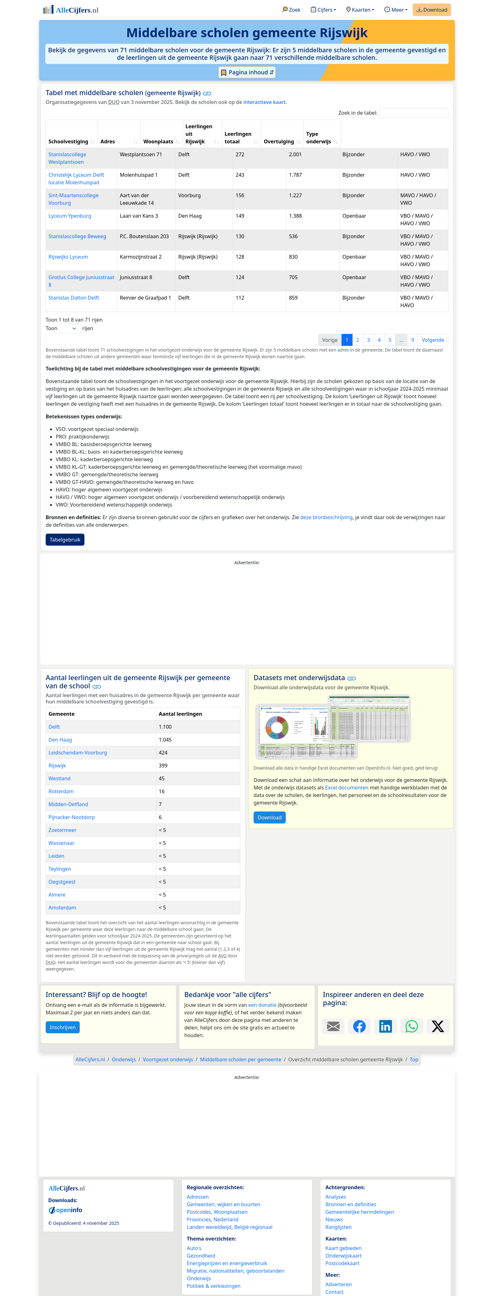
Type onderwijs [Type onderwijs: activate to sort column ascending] (411, 133)
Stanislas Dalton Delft (74, 282)
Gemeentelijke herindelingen (359, 1189)
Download (431, 10)
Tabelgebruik (65, 516)
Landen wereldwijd (209, 1204)
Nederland (225, 1196)
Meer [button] (394, 10)
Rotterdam (61, 768)
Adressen (198, 1174)
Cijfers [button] (321, 10)
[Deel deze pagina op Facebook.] (359, 1004)
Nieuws (334, 1196)
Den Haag (60, 717)
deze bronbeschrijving (326, 494)
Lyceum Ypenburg (70, 200)
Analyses (335, 1174)
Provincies (199, 1196)
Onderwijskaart (343, 1233)
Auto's (194, 1225)
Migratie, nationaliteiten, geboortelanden (235, 1248)
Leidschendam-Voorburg (78, 729)
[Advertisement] (247, 592)
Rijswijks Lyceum (68, 241)
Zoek (291, 10)
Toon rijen (69, 306)
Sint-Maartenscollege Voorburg (85, 180)
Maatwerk (337, 1276)
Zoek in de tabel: (393, 113)
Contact (334, 1269)
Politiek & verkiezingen (214, 1263)
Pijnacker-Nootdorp (72, 794)
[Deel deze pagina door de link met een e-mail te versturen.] (333, 1004)
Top (414, 1036)
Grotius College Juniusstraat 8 (83, 262)
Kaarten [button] (358, 10)
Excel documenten (347, 764)
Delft (54, 704)
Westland (60, 755)
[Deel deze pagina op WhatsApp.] (411, 1004)
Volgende (433, 317)
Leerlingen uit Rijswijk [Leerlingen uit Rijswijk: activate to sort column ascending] (258, 130)
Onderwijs (199, 1255)
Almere (57, 872)
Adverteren (338, 1261)
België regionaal (253, 1204)
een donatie (262, 982)
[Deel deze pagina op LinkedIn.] (385, 1004)
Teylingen (60, 846)
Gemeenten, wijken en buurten (223, 1181)
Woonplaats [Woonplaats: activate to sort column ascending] (212, 133)
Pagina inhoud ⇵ (247, 72)
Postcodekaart (342, 1240)
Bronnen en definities (350, 1181)
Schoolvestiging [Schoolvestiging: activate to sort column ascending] (68, 133)
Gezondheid (201, 1233)
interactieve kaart (265, 102)
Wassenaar (61, 820)
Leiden (56, 833)
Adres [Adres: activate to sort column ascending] (146, 133)
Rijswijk (57, 742)
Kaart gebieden (343, 1225)
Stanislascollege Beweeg (77, 221)
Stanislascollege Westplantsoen (86, 146)
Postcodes (199, 1189)
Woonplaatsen (231, 1189)
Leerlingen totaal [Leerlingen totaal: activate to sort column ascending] (313, 130)
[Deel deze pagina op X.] (438, 1004)
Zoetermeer (63, 807)
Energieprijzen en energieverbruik (227, 1240)
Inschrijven (63, 1004)
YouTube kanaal (344, 1284)
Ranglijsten (338, 1204)
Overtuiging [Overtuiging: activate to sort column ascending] (365, 133)
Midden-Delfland (68, 781)
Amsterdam (62, 884)
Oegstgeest (62, 859)
